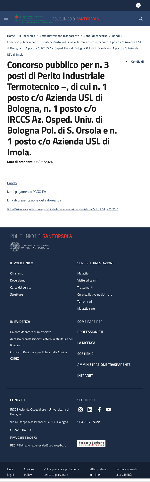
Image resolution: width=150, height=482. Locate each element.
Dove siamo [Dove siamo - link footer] (17, 280)
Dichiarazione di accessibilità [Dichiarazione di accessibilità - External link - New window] (126, 472)
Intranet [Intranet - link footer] (85, 375)
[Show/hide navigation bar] (5, 18)
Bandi (116, 35)
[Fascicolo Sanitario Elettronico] (91, 443)
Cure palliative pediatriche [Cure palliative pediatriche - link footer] (94, 294)
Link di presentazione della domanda (34, 200)
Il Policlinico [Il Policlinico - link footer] (21, 263)
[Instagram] (80, 409)
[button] (140, 18)
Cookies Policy (29, 472)
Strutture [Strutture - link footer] (16, 294)
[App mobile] (80, 431)
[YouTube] (108, 409)
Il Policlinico (27, 35)
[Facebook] (99, 409)
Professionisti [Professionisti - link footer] (90, 331)
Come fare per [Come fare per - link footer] (90, 321)
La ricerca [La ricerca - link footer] (86, 342)
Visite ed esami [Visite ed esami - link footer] (87, 280)
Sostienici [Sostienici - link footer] (86, 353)
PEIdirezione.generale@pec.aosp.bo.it (41, 445)
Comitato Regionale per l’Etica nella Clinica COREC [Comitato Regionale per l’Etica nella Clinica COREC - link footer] (38, 355)
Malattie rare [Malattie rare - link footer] (86, 308)
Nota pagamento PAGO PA (26, 191)
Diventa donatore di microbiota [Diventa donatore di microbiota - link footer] (30, 332)
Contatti (18, 400)
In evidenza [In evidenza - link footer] (20, 321)
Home (11, 35)
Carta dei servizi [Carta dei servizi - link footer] (20, 287)
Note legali (10, 472)
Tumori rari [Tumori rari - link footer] (84, 301)
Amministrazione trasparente (59, 35)
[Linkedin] (90, 409)
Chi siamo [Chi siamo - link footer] (16, 273)
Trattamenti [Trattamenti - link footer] (85, 287)
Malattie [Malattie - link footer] (82, 273)
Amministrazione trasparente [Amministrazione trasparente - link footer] (103, 364)
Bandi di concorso (95, 35)
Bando (12, 183)
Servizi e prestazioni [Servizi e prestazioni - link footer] (95, 263)
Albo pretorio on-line (98, 472)
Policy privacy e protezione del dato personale (61, 472)
